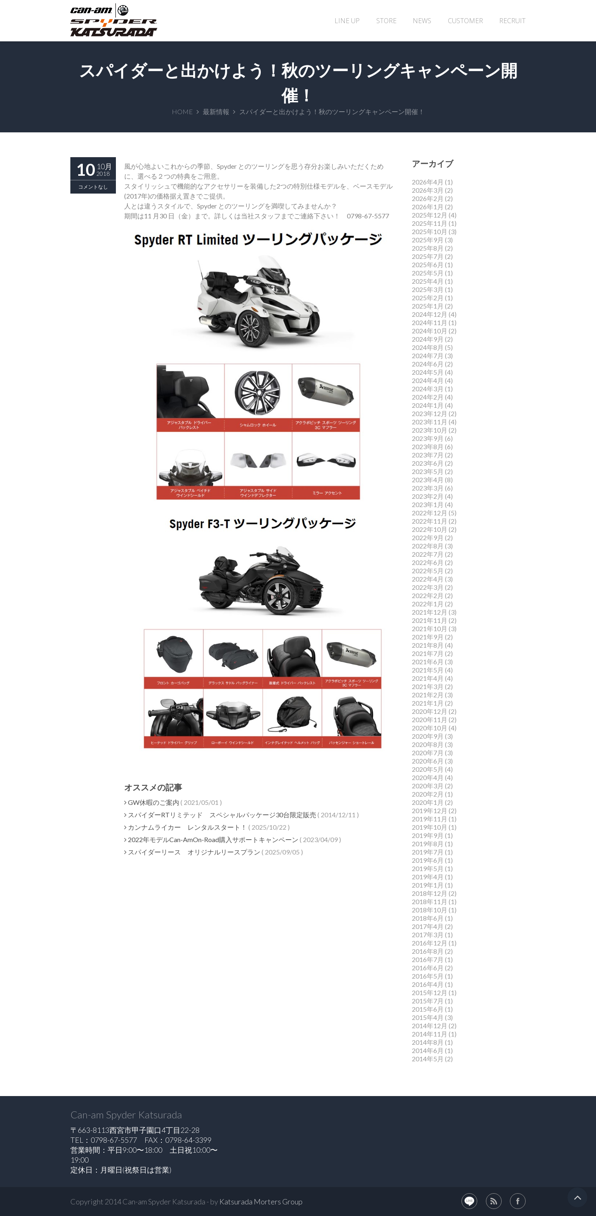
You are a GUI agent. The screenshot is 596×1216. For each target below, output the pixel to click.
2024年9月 (428, 339)
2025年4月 (428, 281)
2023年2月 (428, 496)
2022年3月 (428, 587)
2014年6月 (428, 1050)
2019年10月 (429, 827)
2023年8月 (428, 446)
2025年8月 (428, 248)
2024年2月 (428, 397)
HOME (182, 111)
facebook (518, 1201)
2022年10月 (429, 529)
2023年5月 (428, 471)
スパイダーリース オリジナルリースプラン (192, 852)
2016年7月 (428, 959)
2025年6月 (428, 264)
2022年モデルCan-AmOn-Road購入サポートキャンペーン (211, 839)
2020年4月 (428, 777)
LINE (469, 1201)
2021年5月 (428, 670)
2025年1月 (428, 306)
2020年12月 (429, 711)
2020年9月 (428, 736)
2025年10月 (429, 231)
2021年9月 (428, 637)
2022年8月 (428, 546)
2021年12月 (429, 612)
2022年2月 (428, 595)
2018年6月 (428, 918)
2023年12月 (429, 413)
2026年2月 (428, 198)
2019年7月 (428, 852)
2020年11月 (429, 719)
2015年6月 (428, 1009)
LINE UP (347, 20)
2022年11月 (429, 521)
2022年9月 (428, 537)
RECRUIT (512, 20)
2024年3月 (428, 389)
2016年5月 (428, 976)
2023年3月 (428, 488)
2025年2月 (428, 298)
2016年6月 (428, 968)
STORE (386, 20)
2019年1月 (428, 885)
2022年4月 (428, 579)
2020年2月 (428, 794)
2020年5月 (428, 769)
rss (494, 1201)
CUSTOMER (465, 20)
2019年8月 (428, 843)
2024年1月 (428, 405)
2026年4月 (428, 182)
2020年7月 (428, 752)
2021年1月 (428, 703)
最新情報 (216, 111)
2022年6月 (428, 562)
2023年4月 (428, 480)
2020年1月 (428, 802)
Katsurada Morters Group (261, 1201)
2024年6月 (428, 364)
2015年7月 (428, 1001)
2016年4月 (428, 984)
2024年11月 (429, 322)
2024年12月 (429, 314)
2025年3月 (428, 289)
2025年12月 (429, 215)
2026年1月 (428, 207)
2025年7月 (428, 256)
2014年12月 (429, 1025)
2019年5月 (428, 868)
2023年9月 (428, 438)
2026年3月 (428, 190)
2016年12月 (429, 943)
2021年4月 (428, 678)
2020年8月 (428, 744)
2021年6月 (428, 661)
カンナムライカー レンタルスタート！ (185, 827)
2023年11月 (429, 422)
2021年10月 (429, 628)
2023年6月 (428, 463)
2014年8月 (428, 1042)
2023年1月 (428, 504)
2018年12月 (429, 893)
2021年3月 (428, 686)
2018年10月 (429, 910)
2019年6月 (428, 860)
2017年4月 (428, 926)
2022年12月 (429, 513)
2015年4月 (428, 1017)
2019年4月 (428, 877)
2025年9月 (428, 240)
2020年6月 (428, 761)
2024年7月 (428, 355)
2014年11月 (429, 1034)
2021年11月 (429, 620)
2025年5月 (428, 273)
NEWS (422, 20)
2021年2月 (428, 695)
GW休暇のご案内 (151, 802)
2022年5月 (428, 570)
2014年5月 (428, 1059)
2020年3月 (428, 786)
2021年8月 (428, 645)
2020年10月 (429, 728)
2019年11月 (429, 819)
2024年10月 (429, 331)
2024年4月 (428, 380)
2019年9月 (428, 835)
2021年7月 (428, 653)
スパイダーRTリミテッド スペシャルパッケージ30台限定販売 (220, 815)
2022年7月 (428, 554)
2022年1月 (428, 604)
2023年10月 (429, 430)
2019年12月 (429, 810)
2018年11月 (429, 901)
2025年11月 (429, 223)
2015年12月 (429, 992)
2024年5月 (428, 372)
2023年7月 (428, 455)
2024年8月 (428, 347)
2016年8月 (428, 951)
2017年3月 (428, 934)
